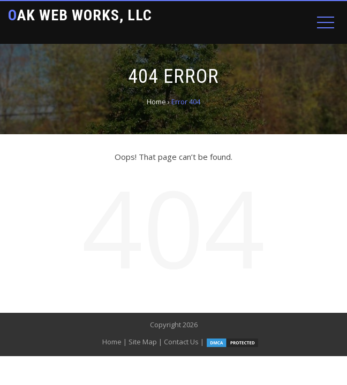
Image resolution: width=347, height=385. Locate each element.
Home (112, 341)
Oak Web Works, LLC (80, 15)
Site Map (143, 341)
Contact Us (181, 341)
